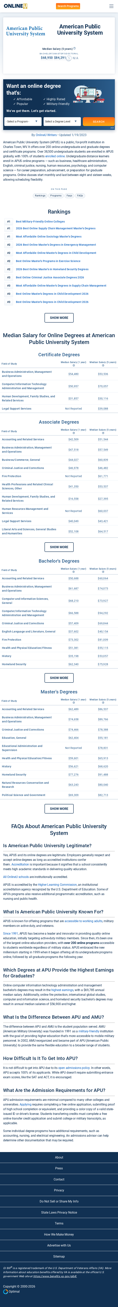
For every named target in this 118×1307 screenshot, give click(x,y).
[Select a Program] (23, 121)
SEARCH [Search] (99, 121)
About (59, 1157)
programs (55, 195)
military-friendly (89, 1031)
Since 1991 (10, 933)
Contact (59, 1179)
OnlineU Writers (46, 135)
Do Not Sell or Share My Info (59, 1201)
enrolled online (55, 156)
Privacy (59, 1190)
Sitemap (59, 1256)
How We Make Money (59, 1234)
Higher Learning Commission (57, 885)
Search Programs (68, 6)
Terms (59, 1223)
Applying (25, 1104)
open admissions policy (74, 1068)
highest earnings (62, 990)
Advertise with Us (59, 1245)
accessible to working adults (83, 921)
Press (59, 1168)
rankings (40, 195)
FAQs (80, 195)
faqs (69, 195)
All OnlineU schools (16, 877)
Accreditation (20, 864)
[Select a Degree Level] (62, 121)
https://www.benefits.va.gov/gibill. (55, 1276)
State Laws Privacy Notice (59, 1212)
